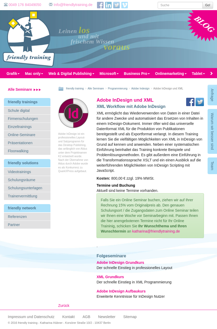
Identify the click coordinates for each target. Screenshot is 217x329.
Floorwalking (18, 151)
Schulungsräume (21, 180)
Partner (14, 225)
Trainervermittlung (22, 196)
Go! (207, 5)
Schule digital (19, 110)
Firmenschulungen (23, 119)
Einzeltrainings (20, 127)
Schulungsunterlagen (25, 188)
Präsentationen (20, 143)
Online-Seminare (21, 135)
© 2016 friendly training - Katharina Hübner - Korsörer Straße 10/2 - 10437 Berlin (59, 322)
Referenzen (17, 217)
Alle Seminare (24, 89)
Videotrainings (19, 172)
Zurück (64, 305)
